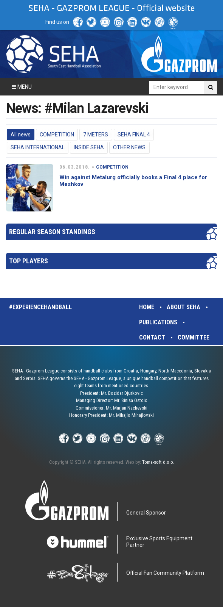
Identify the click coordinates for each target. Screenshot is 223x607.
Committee (193, 337)
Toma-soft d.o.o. (158, 462)
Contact (152, 337)
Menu (22, 87)
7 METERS (95, 134)
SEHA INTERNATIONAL (38, 147)
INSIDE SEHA (89, 147)
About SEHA (183, 307)
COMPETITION (57, 134)
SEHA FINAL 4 (134, 134)
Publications (158, 322)
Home (146, 307)
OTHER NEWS (129, 147)
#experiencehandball (40, 307)
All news (21, 134)
